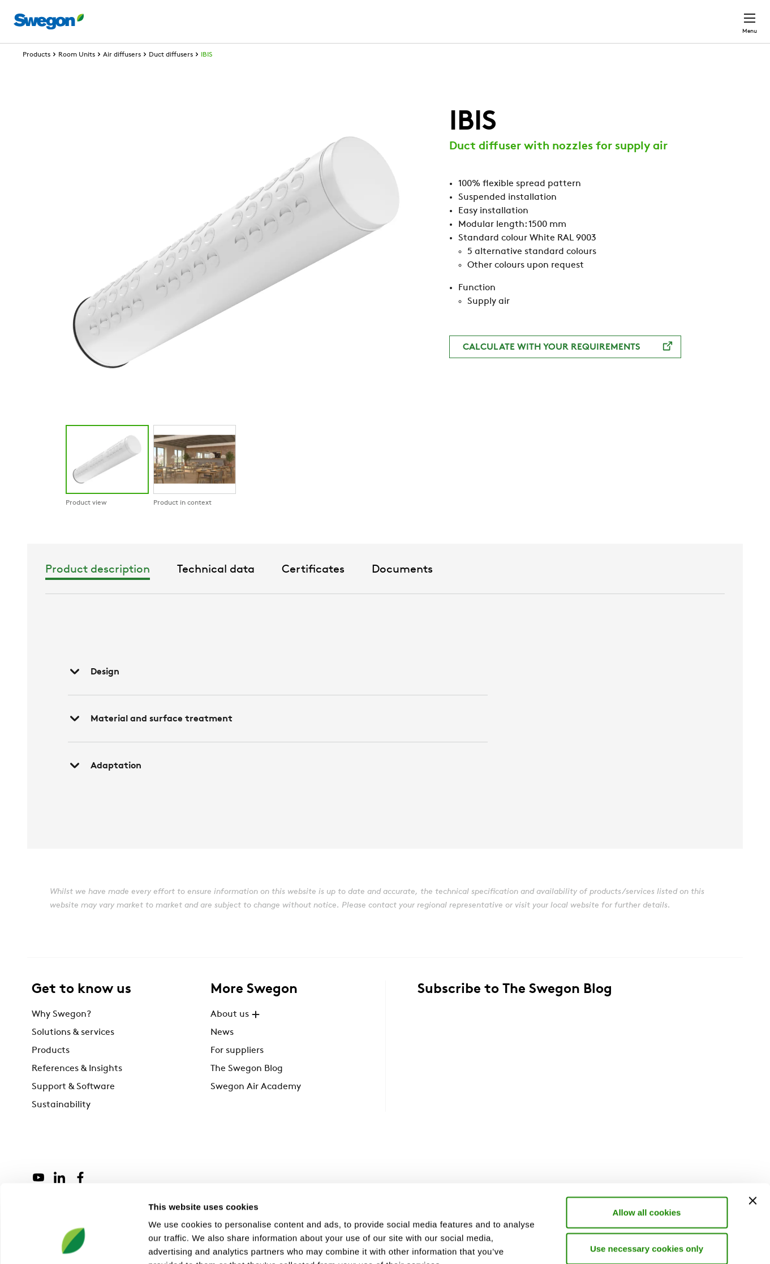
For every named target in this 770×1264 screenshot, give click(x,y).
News (222, 1053)
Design (93, 692)
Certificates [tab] (459, 590)
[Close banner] (752, 1132)
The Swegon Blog (246, 1089)
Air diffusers (122, 75)
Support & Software (73, 1107)
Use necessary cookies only (646, 1179)
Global (676, 15)
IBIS (206, 75)
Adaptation (104, 786)
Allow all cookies (647, 1143)
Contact (729, 15)
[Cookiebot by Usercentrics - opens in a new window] (73, 1241)
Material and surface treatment (150, 739)
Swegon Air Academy (255, 1107)
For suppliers (237, 1071)
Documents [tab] (548, 590)
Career (629, 15)
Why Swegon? (61, 1035)
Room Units (76, 75)
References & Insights (77, 1089)
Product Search (468, 15)
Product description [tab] (243, 590)
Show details (593, 1241)
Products (36, 75)
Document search (561, 16)
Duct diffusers (171, 75)
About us (236, 1035)
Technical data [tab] (362, 590)
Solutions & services (73, 1053)
